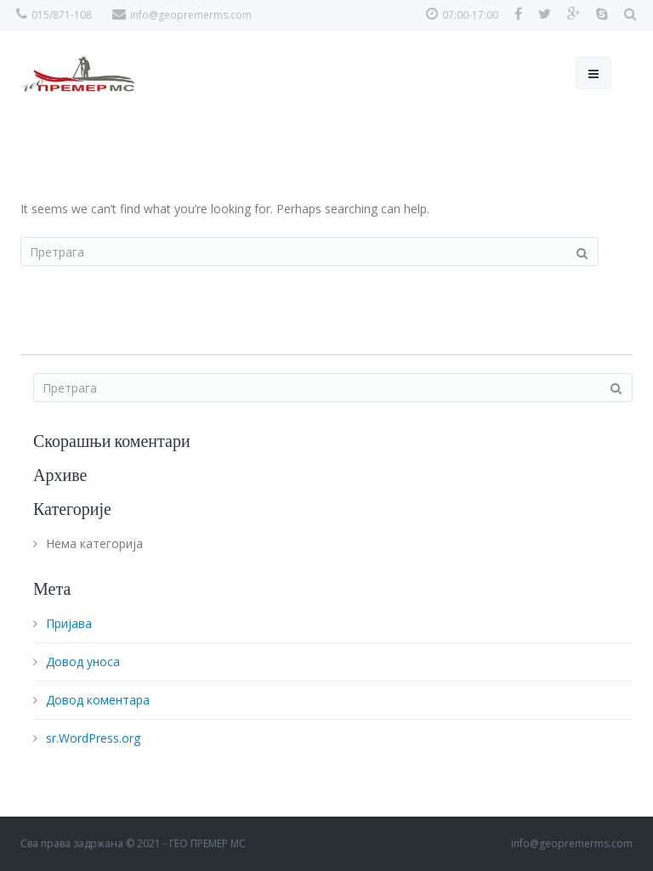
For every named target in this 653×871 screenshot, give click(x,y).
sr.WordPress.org (93, 738)
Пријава (69, 623)
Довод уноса (83, 661)
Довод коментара (98, 700)
